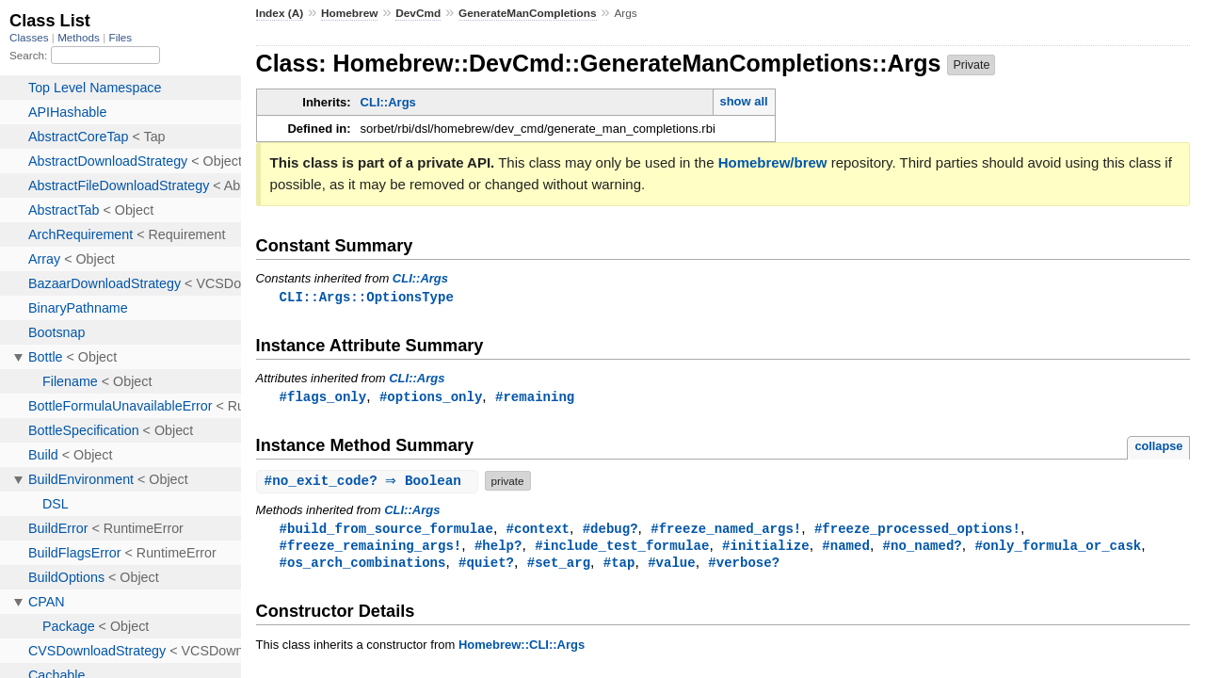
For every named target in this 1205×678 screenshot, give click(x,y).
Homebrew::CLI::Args (521, 649)
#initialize (766, 548)
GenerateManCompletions (527, 13)
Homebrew (349, 13)
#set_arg (558, 566)
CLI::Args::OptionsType (367, 297)
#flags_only (323, 398)
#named (846, 548)
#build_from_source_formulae (386, 531)
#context (538, 531)
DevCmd (418, 13)
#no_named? (921, 548)
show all (743, 101)
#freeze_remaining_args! (371, 548)
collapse (1158, 448)
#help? (498, 548)
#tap (619, 566)
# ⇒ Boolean (369, 483)
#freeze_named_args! (726, 531)
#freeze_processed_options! (917, 531)
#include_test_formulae (622, 548)
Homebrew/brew (772, 162)
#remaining (534, 398)
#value (672, 566)
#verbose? (743, 566)
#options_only (430, 398)
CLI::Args (388, 102)
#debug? (610, 531)
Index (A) (280, 13)
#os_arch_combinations (363, 566)
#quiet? (486, 566)
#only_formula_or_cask (1057, 548)
